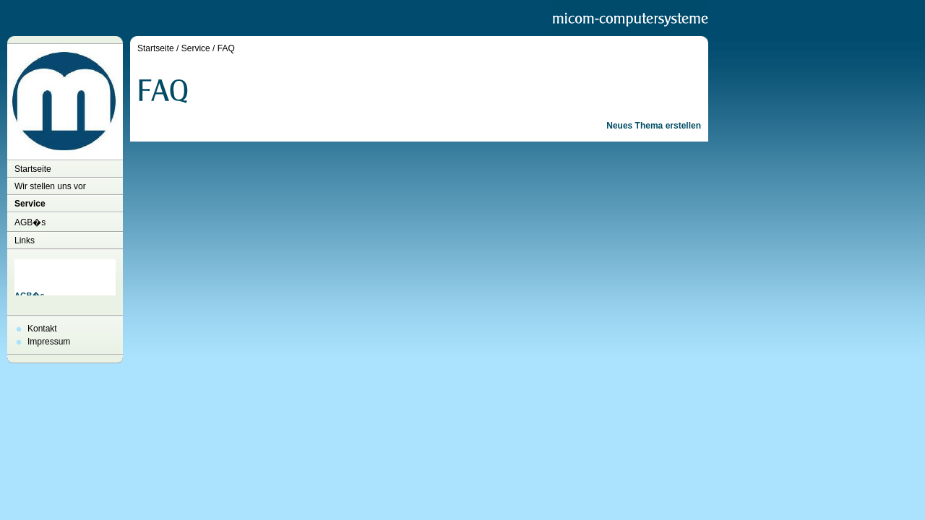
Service (30, 204)
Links (24, 240)
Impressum (48, 342)
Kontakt (42, 329)
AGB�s (30, 222)
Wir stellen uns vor (50, 186)
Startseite (32, 169)
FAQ (226, 48)
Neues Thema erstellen (653, 126)
